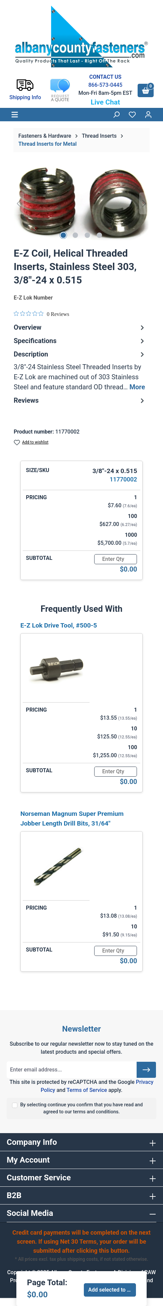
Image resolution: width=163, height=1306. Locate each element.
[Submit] (146, 1069)
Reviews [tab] (80, 400)
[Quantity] (115, 559)
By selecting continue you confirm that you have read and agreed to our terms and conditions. (81, 1108)
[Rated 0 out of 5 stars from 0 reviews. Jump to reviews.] (41, 314)
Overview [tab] (80, 327)
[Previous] (19, 203)
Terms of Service (86, 1090)
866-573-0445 (105, 85)
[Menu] (15, 114)
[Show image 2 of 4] (75, 235)
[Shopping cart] (146, 90)
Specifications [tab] (80, 341)
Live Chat (105, 102)
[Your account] (148, 114)
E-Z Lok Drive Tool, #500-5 (58, 625)
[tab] (80, 370)
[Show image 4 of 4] (99, 235)
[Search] (116, 114)
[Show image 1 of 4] (63, 235)
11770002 (123, 479)
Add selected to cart (112, 1290)
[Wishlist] (132, 114)
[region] (81, 203)
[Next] (144, 203)
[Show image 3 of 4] (87, 235)
